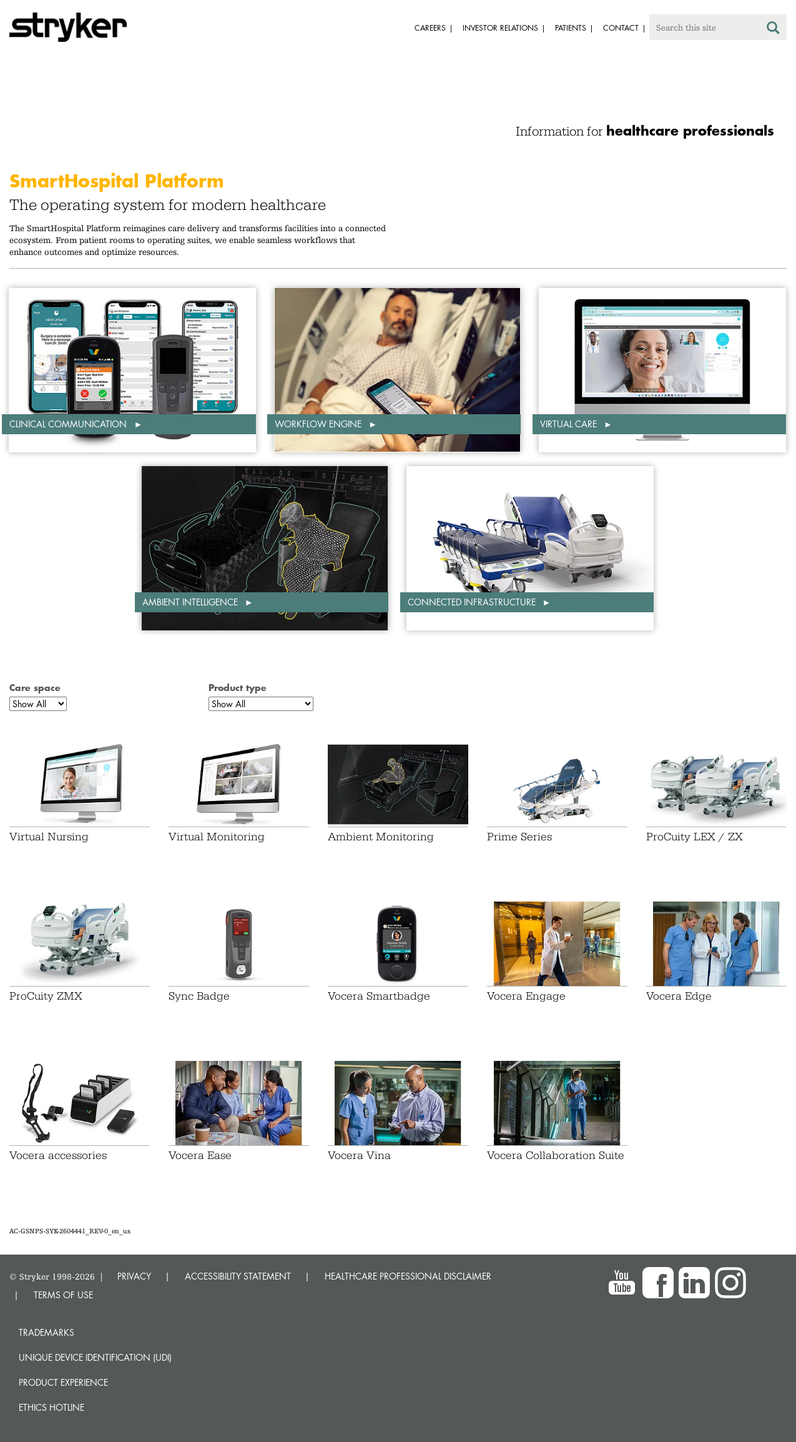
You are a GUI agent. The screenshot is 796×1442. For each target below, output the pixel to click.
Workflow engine (319, 424)
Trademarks (46, 1332)
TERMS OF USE (63, 1295)
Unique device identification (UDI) (95, 1357)
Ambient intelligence (191, 602)
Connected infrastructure (473, 602)
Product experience (63, 1382)
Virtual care (569, 424)
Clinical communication (69, 424)
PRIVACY (134, 1276)
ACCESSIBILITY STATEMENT (238, 1276)
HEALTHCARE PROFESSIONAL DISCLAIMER (408, 1276)
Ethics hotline (51, 1407)
